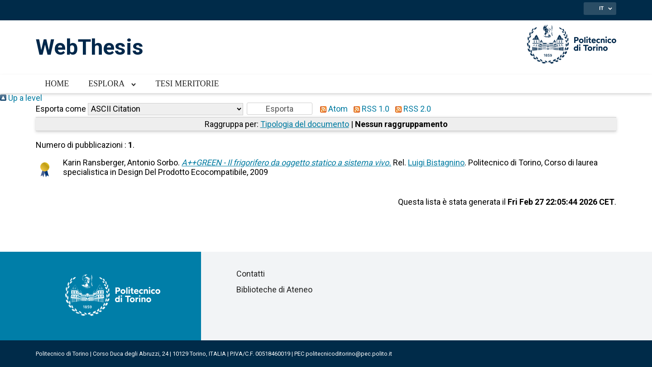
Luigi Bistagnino (436, 162)
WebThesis (90, 47)
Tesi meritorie (187, 83)
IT (601, 8)
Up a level (21, 98)
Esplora (106, 83)
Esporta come (61, 108)
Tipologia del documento (304, 124)
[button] (279, 109)
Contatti (250, 273)
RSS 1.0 (369, 108)
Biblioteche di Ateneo (274, 289)
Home (57, 83)
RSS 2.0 (411, 108)
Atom (332, 108)
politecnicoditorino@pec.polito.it (349, 353)
